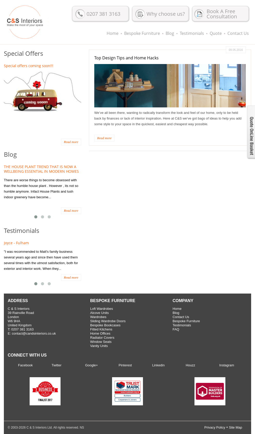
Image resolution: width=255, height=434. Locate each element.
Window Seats (101, 342)
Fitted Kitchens (101, 329)
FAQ (176, 329)
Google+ (91, 365)
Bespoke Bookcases (105, 325)
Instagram (226, 365)
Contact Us (238, 33)
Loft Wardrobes (101, 309)
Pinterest (125, 365)
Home (112, 33)
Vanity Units (99, 346)
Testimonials (192, 33)
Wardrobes (98, 317)
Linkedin (158, 365)
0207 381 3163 (103, 13)
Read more (104, 138)
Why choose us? (166, 13)
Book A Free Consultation (222, 14)
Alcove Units (99, 313)
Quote (216, 33)
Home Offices (100, 333)
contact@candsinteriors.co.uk (34, 333)
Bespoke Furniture (142, 33)
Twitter (56, 365)
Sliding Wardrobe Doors (108, 321)
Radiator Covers (102, 338)
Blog (170, 33)
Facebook (25, 365)
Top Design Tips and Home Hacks (126, 58)
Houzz (190, 365)
